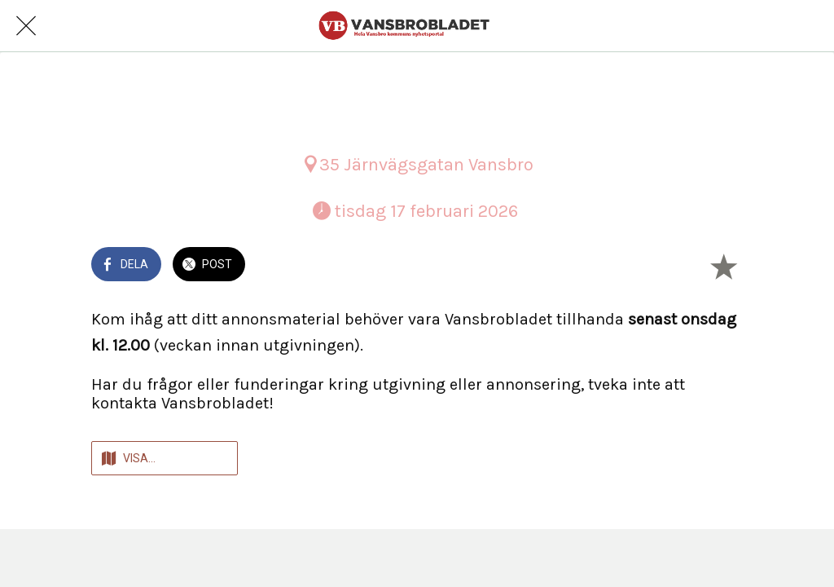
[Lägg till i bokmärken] (723, 265)
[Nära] (26, 26)
